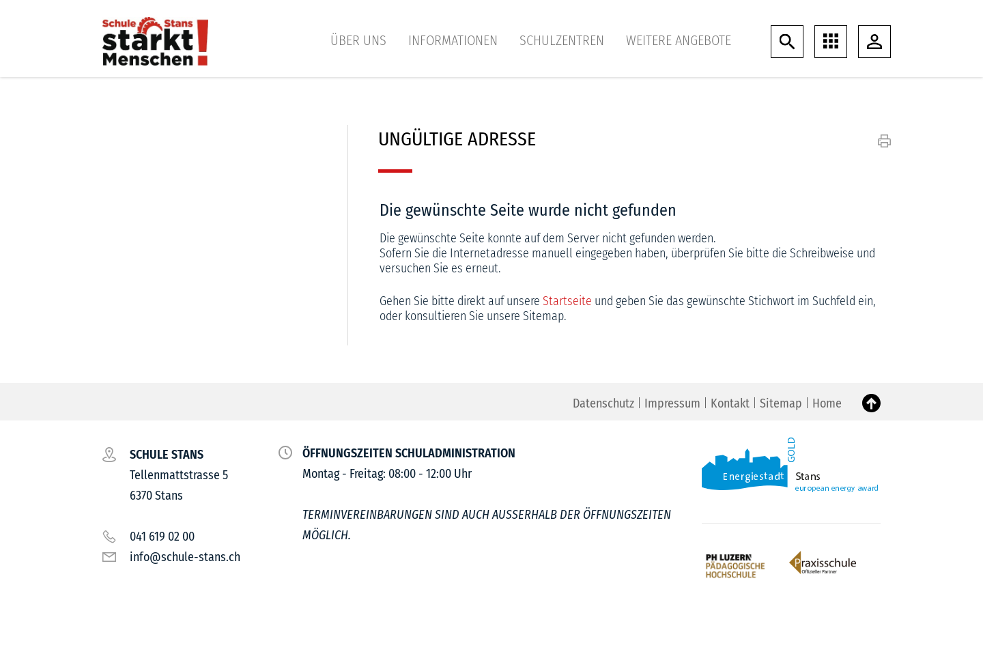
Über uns (358, 40)
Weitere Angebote (678, 40)
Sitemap (781, 403)
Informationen (453, 40)
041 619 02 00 (162, 536)
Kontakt (730, 403)
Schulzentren (561, 40)
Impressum (672, 403)
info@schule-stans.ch (185, 557)
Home (827, 403)
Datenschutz (603, 403)
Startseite (567, 301)
